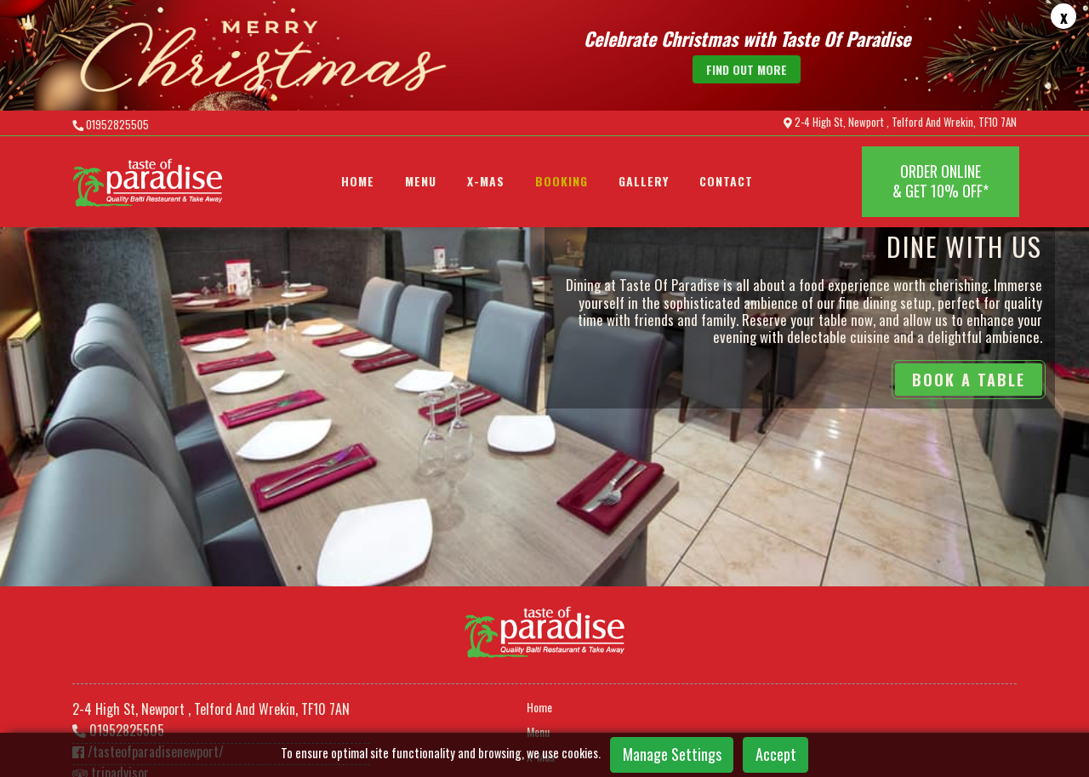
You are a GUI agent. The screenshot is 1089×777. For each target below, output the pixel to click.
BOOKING (561, 181)
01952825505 (110, 124)
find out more (746, 69)
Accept (775, 754)
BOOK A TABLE (968, 380)
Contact (726, 181)
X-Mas (486, 181)
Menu (420, 181)
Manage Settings (672, 754)
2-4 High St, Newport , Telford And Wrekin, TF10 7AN (900, 123)
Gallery (644, 181)
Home (357, 181)
